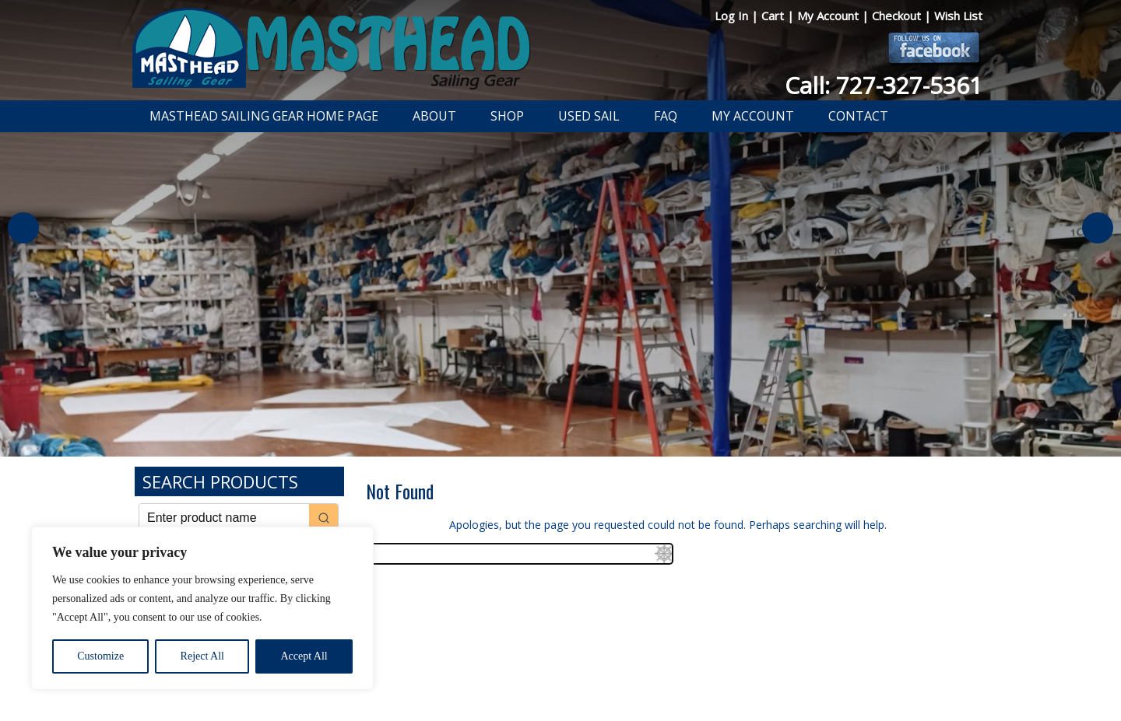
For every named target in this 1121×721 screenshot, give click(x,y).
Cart (774, 15)
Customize (100, 656)
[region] (202, 608)
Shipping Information (633, 669)
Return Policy (543, 669)
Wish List (958, 15)
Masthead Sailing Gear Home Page (263, 115)
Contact (858, 115)
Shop (507, 115)
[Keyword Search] (224, 517)
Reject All (202, 656)
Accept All (303, 656)
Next (1097, 227)
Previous (23, 227)
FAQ (665, 115)
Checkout (898, 15)
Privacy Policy (470, 669)
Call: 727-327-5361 (883, 85)
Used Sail (589, 115)
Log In (733, 15)
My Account (829, 15)
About (434, 115)
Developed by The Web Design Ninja (561, 686)
